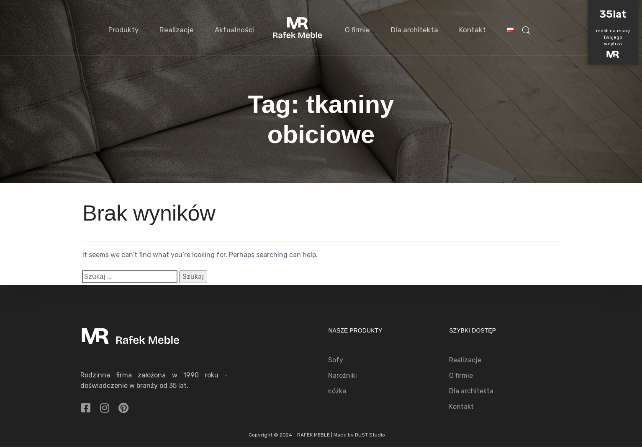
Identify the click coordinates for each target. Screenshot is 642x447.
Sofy (335, 360)
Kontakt (472, 30)
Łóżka (337, 391)
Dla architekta (414, 30)
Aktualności (234, 30)
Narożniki (342, 375)
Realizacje (176, 30)
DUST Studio (370, 435)
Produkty (123, 30)
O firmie (357, 30)
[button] (526, 30)
